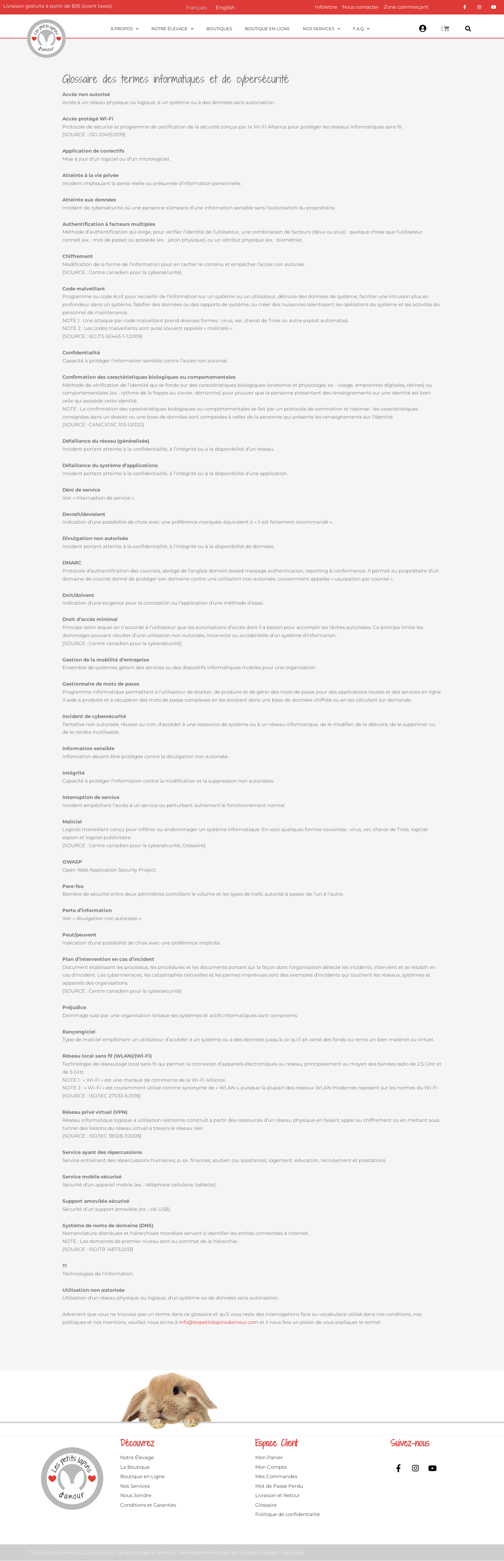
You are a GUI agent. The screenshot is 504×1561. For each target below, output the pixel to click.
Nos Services (321, 28)
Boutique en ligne (267, 28)
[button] (468, 28)
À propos (125, 28)
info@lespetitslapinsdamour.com (218, 1322)
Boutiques (219, 28)
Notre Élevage (172, 28)
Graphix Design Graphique (272, 1553)
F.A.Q (361, 28)
